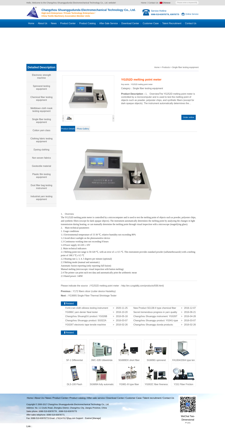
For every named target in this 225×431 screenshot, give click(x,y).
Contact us (190, 23)
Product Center (68, 23)
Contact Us (153, 3)
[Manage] (96, 418)
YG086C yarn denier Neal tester (81, 312)
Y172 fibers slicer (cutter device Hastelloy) (94, 291)
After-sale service (108, 23)
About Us (42, 23)
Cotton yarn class (41, 130)
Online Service (191, 14)
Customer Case (133, 398)
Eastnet (88, 418)
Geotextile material (41, 166)
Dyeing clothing (41, 149)
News (54, 23)
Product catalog (87, 23)
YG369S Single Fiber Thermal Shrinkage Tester (92, 295)
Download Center (130, 23)
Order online (188, 117)
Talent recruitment (171, 23)
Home (143, 3)
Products (166, 67)
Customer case (151, 23)
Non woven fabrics (41, 158)
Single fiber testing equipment (185, 67)
